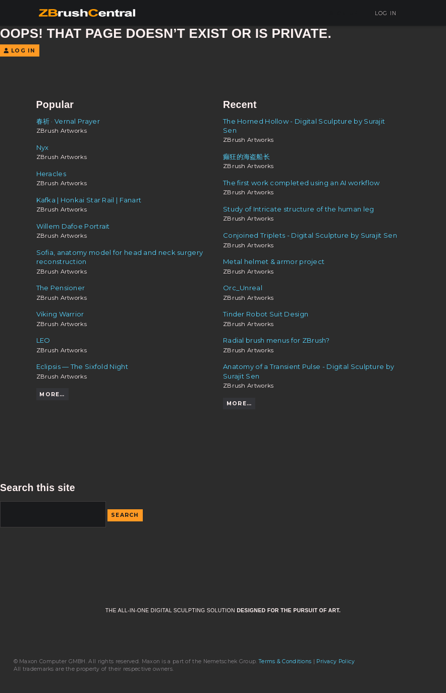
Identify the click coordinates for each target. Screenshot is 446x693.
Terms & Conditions (285, 661)
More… (52, 394)
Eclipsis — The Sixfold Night (82, 366)
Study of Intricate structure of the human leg (298, 209)
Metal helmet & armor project (273, 261)
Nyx (42, 147)
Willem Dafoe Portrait (73, 226)
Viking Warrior (60, 314)
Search (125, 515)
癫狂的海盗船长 (246, 156)
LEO (43, 340)
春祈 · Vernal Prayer (68, 121)
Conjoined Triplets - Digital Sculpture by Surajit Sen (310, 235)
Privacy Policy (335, 661)
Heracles (51, 174)
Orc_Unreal (242, 288)
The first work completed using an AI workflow (301, 183)
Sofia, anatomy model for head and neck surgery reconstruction (119, 256)
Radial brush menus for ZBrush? (276, 340)
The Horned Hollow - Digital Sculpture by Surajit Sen (304, 125)
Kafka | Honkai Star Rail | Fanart (89, 200)
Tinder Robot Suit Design (265, 314)
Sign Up (344, 13)
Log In (382, 13)
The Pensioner (60, 288)
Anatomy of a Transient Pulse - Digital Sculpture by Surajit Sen (308, 371)
